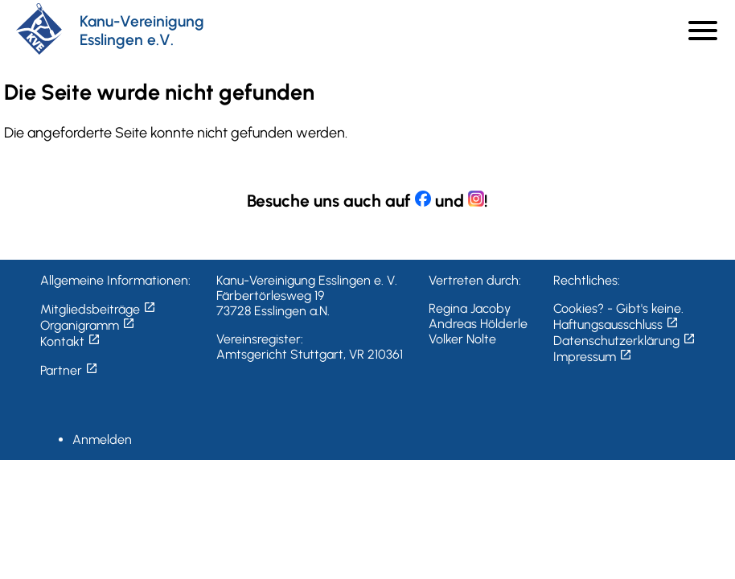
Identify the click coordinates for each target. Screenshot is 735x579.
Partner (69, 370)
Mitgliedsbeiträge (98, 309)
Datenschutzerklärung (624, 340)
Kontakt (70, 341)
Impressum (592, 356)
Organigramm (87, 325)
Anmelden (102, 439)
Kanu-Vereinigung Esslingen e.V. (142, 30)
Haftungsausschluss (616, 324)
